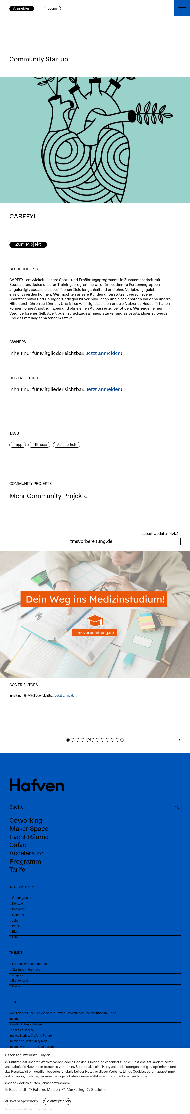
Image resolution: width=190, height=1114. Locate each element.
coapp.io (18, 975)
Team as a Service (21, 1030)
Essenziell (17, 1090)
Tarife (17, 870)
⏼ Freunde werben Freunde (28, 964)
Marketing (75, 1090)
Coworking (25, 821)
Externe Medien (46, 1090)
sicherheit (68, 445)
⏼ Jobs (13, 920)
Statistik (98, 1090)
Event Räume (28, 837)
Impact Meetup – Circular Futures (32, 1047)
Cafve (17, 845)
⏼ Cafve (14, 986)
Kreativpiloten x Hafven (25, 1024)
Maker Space (28, 829)
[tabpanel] (95, 622)
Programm (25, 862)
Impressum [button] (44, 1109)
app (19, 445)
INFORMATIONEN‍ (21, 887)
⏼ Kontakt (16, 903)
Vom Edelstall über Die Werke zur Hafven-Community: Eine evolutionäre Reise (62, 1013)
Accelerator (26, 854)
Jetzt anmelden (103, 354)
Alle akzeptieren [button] (56, 1101)
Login (52, 8)
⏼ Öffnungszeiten (21, 898)
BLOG (13, 1002)
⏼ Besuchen (17, 909)
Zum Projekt (28, 244)
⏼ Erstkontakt (18, 980)
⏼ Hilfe (14, 937)
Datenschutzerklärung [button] (19, 1109)
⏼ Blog (13, 931)
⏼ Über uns (16, 915)
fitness (41, 445)
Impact (14, 1019)
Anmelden (21, 8)
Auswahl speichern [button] (21, 1101)
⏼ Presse (15, 926)
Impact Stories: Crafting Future (30, 1035)
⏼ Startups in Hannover (25, 969)
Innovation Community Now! (28, 1041)
